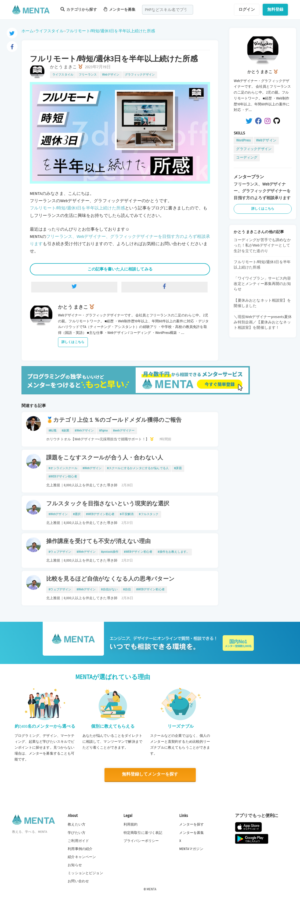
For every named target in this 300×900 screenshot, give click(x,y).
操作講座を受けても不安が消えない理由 (98, 541)
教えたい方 (76, 824)
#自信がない (109, 589)
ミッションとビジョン (85, 873)
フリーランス (88, 74)
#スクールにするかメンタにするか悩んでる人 (138, 468)
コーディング (246, 157)
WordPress (243, 140)
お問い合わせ (78, 881)
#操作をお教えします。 (173, 551)
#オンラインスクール (63, 468)
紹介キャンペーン (82, 857)
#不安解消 (126, 514)
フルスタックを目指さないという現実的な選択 (107, 504)
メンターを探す (191, 824)
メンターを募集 (119, 9)
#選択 (77, 514)
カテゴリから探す (78, 9)
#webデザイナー (124, 430)
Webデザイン (111, 74)
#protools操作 (109, 551)
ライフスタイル (49, 31)
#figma (103, 430)
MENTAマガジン (191, 848)
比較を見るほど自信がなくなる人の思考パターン (110, 579)
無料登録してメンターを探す (150, 774)
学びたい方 (76, 832)
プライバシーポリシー (141, 840)
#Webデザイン (84, 430)
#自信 (127, 589)
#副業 (66, 430)
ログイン (246, 9)
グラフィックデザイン (140, 74)
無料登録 (275, 9)
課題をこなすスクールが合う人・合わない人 (104, 458)
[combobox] (167, 10)
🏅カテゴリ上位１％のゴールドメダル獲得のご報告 (114, 420)
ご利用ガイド (78, 840)
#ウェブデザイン (60, 551)
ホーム (27, 31)
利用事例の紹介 (80, 848)
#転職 (52, 430)
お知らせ (75, 865)
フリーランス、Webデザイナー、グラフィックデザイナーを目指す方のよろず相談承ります (262, 191)
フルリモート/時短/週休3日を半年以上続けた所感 (110, 31)
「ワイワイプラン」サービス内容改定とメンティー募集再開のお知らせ (262, 283)
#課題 (178, 468)
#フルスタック (148, 514)
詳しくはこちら (73, 342)
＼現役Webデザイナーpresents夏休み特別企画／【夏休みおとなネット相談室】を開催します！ (262, 322)
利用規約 (131, 824)
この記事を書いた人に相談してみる (120, 269)
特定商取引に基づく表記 (143, 832)
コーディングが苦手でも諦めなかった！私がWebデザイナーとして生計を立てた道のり (262, 245)
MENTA (152, 889)
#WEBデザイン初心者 (63, 476)
